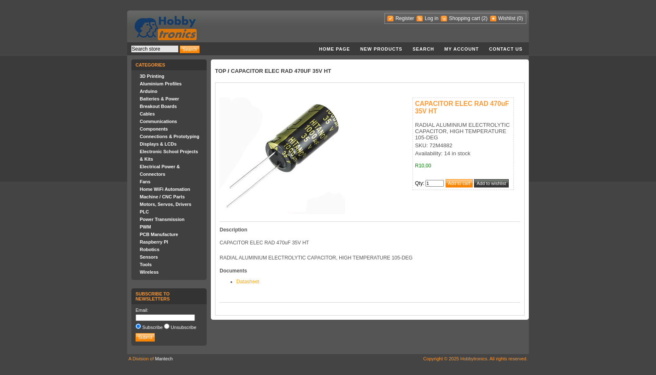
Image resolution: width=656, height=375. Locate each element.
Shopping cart (464, 18)
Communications (158, 121)
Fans (145, 181)
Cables (147, 113)
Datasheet (247, 282)
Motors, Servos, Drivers (166, 204)
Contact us (506, 48)
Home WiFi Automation (165, 189)
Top (220, 71)
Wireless (149, 272)
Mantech (164, 358)
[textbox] (154, 49)
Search (423, 48)
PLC (144, 211)
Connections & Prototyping (169, 136)
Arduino (148, 91)
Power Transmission (162, 219)
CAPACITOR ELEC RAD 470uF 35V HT (281, 71)
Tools (146, 264)
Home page (334, 48)
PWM (145, 226)
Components (154, 128)
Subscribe (152, 327)
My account (461, 48)
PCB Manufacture (159, 234)
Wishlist (506, 18)
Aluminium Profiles (161, 83)
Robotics (149, 249)
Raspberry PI (154, 241)
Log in (431, 18)
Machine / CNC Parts (162, 196)
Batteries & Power (159, 98)
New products (381, 48)
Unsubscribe (183, 327)
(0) (520, 18)
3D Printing (152, 76)
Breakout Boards (158, 106)
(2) (485, 18)
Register (404, 18)
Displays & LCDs (158, 143)
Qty (419, 183)
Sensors (149, 256)
